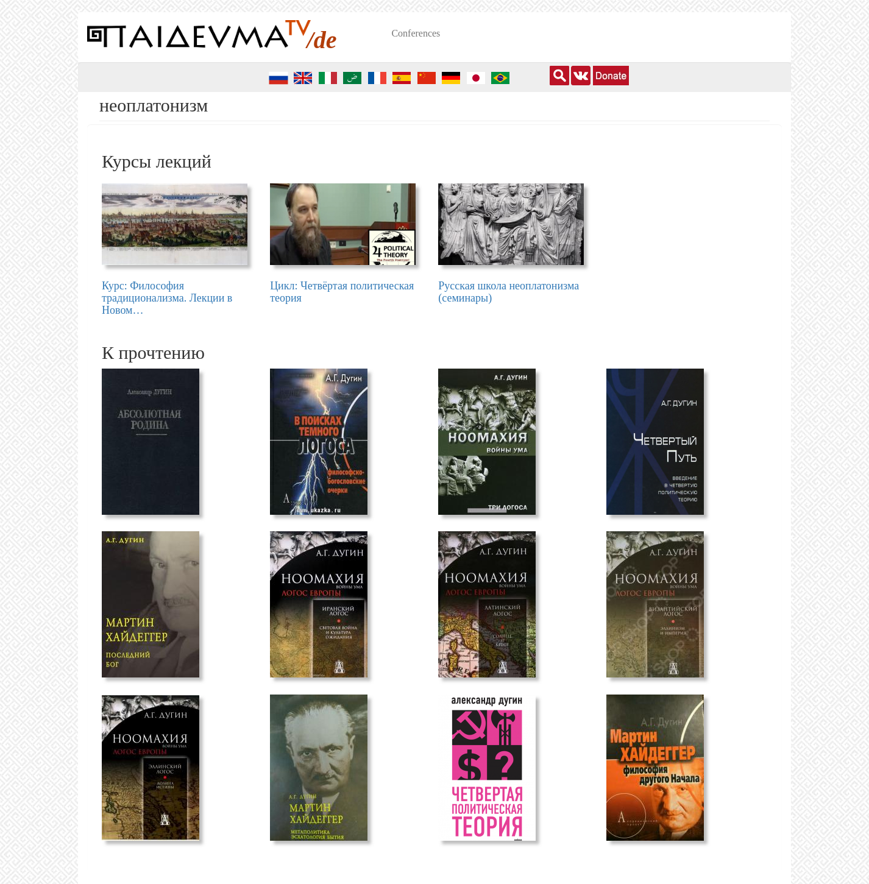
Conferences (415, 33)
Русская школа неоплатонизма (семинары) (508, 292)
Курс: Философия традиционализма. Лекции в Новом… (167, 298)
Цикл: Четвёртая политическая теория (342, 292)
